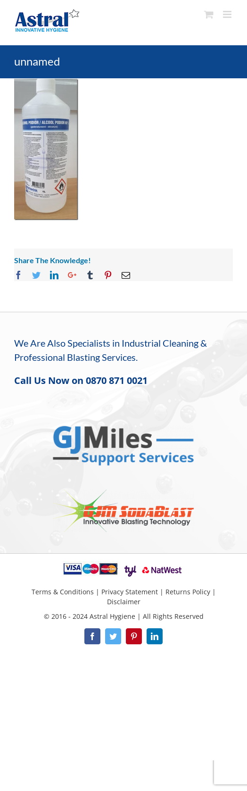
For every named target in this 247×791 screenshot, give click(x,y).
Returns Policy (187, 591)
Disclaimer (123, 601)
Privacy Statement (129, 591)
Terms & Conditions (63, 591)
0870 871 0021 (117, 380)
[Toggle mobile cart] (209, 14)
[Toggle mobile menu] (228, 14)
